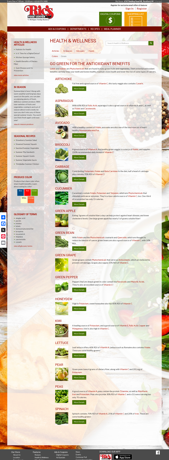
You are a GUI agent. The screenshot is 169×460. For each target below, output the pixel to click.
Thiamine (124, 391)
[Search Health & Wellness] (127, 43)
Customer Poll (81, 457)
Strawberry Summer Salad (26, 140)
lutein (18, 226)
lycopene (19, 231)
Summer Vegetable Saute (26, 160)
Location (16, 457)
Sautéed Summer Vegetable (27, 148)
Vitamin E (123, 325)
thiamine (19, 237)
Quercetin (122, 237)
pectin (18, 221)
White (24, 198)
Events (78, 455)
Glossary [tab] (80, 51)
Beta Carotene (111, 171)
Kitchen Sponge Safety (25, 57)
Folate (77, 108)
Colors (55, 56)
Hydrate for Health (23, 49)
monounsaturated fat (24, 229)
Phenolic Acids (137, 281)
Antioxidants (124, 259)
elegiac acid (20, 218)
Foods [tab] (91, 51)
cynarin (19, 242)
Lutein (52, 68)
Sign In (129, 8)
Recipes (95, 29)
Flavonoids (122, 281)
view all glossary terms (23, 246)
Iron (74, 394)
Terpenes (114, 193)
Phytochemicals (77, 68)
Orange (31, 198)
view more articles (21, 75)
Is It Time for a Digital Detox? (28, 53)
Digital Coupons (62, 455)
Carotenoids (90, 108)
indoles (19, 223)
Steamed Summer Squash (26, 144)
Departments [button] (78, 29)
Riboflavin (142, 391)
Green (34, 191)
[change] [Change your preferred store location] (158, 1)
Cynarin (139, 83)
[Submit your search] (151, 43)
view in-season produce (23, 124)
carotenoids (21, 239)
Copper (142, 325)
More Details (79, 88)
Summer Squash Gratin (25, 156)
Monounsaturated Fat (89, 130)
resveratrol (20, 234)
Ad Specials (60, 457)
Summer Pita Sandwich (25, 152)
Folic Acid (92, 105)
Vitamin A (92, 149)
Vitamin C (103, 83)
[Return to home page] (39, 13)
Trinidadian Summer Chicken (27, 164)
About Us (16, 455)
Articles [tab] (55, 51)
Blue (20, 191)
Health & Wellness (42, 457)
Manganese (77, 328)
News (78, 452)
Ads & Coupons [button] (57, 29)
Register (142, 8)
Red (27, 191)
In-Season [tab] (67, 51)
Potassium (89, 171)
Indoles (63, 68)
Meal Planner (112, 29)
